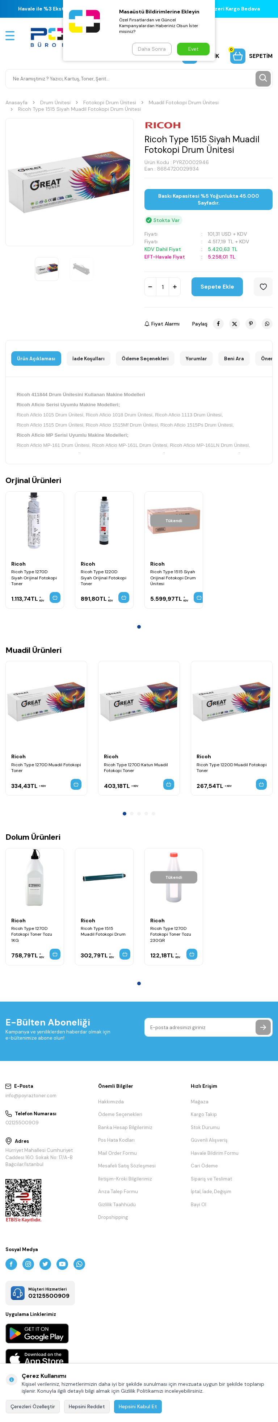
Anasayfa (16, 102)
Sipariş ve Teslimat (211, 1179)
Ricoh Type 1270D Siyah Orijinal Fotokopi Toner (34, 577)
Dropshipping (113, 1217)
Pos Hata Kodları (116, 1140)
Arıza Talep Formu (118, 1191)
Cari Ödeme (204, 1166)
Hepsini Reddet (87, 1406)
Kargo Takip (204, 1114)
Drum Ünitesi (55, 102)
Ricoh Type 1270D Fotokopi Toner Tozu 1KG (31, 934)
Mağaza (199, 1102)
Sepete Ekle (217, 286)
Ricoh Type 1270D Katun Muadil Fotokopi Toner (136, 767)
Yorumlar (196, 359)
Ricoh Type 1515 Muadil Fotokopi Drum (103, 931)
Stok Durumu (205, 1127)
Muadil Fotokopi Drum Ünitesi (184, 102)
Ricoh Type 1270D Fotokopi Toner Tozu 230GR (170, 934)
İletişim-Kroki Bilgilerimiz (125, 1179)
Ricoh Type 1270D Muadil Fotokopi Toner (46, 767)
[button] (139, 627)
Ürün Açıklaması (36, 359)
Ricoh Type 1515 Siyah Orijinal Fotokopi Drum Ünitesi (173, 577)
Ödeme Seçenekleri (145, 359)
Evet (193, 49)
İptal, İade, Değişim (211, 1191)
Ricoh (18, 564)
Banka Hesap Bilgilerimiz (125, 1127)
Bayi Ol (198, 1204)
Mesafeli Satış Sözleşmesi (127, 1166)
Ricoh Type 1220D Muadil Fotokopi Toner (232, 767)
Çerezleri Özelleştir (32, 1406)
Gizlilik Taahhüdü (117, 1204)
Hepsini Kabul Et (138, 1406)
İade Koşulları (88, 359)
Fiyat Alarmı (162, 323)
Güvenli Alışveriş (209, 1140)
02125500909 (22, 1123)
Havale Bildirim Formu (215, 1153)
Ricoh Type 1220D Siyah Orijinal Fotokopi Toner (103, 577)
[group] (69, 182)
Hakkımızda (111, 1102)
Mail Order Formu (117, 1153)
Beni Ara (234, 359)
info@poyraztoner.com (30, 1095)
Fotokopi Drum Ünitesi (109, 102)
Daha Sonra (152, 49)
